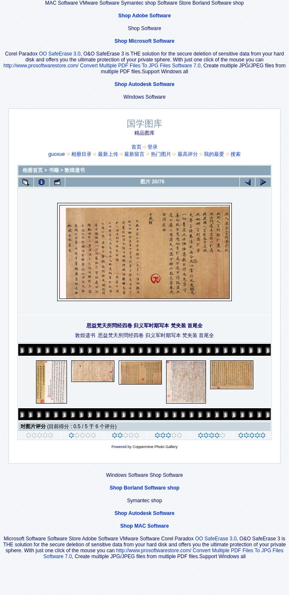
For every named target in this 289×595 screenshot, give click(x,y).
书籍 (54, 170)
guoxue (56, 154)
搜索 (236, 154)
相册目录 (81, 154)
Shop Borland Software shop (145, 488)
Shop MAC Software (144, 526)
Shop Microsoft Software (144, 41)
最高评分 (188, 154)
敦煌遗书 (74, 170)
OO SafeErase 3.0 (60, 54)
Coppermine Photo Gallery (155, 447)
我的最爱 (214, 154)
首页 (136, 147)
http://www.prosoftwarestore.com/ (40, 66)
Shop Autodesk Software (144, 84)
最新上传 (108, 154)
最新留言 (134, 154)
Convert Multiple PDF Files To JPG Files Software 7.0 (140, 66)
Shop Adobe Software (144, 16)
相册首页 (32, 170)
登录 (152, 147)
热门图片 (161, 154)
